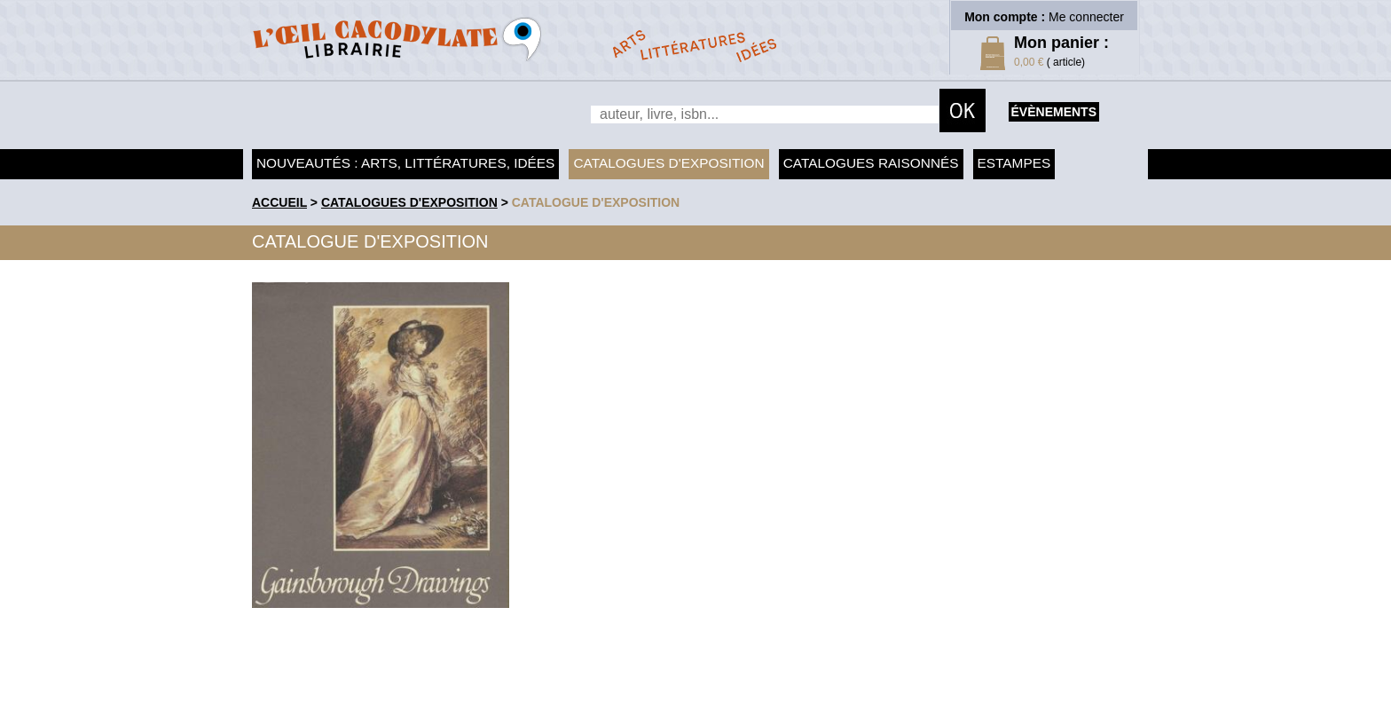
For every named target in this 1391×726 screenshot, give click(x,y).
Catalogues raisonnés (871, 162)
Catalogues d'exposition (668, 162)
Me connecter (1086, 17)
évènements (1053, 112)
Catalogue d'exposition (596, 202)
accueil (279, 202)
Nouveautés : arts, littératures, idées (405, 162)
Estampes (1014, 162)
